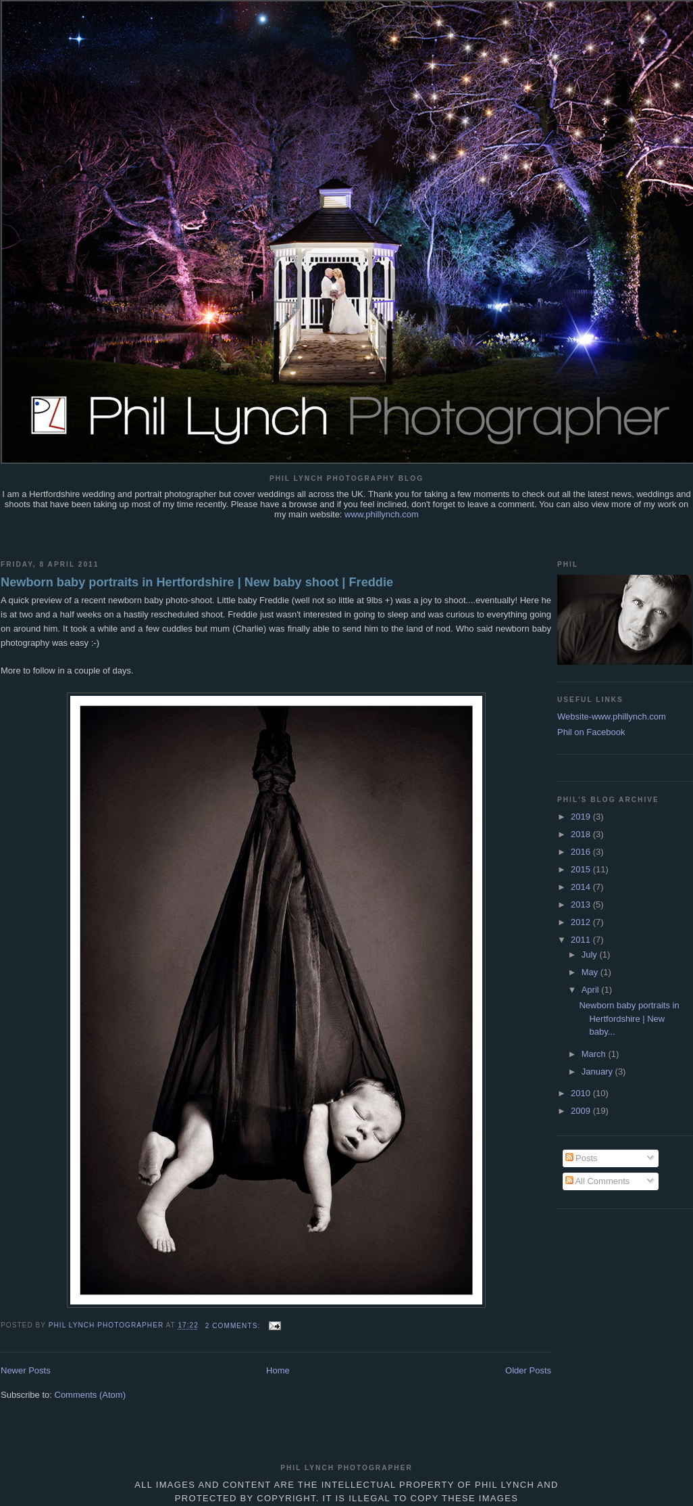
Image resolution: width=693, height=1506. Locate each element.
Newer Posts (26, 1370)
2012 (582, 922)
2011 (582, 940)
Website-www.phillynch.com (611, 716)
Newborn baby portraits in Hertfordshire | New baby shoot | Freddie (197, 582)
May (591, 972)
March (595, 1054)
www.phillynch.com (381, 514)
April (592, 990)
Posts (581, 1158)
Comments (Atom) (90, 1395)
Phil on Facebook (591, 732)
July (591, 954)
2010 (582, 1093)
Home (278, 1370)
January (598, 1071)
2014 (582, 887)
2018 (582, 834)
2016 (582, 852)
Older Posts (528, 1370)
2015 (582, 869)
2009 (582, 1111)
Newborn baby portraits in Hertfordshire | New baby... (629, 1018)
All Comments (597, 1181)
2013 (582, 904)
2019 (582, 816)
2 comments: (234, 1325)
